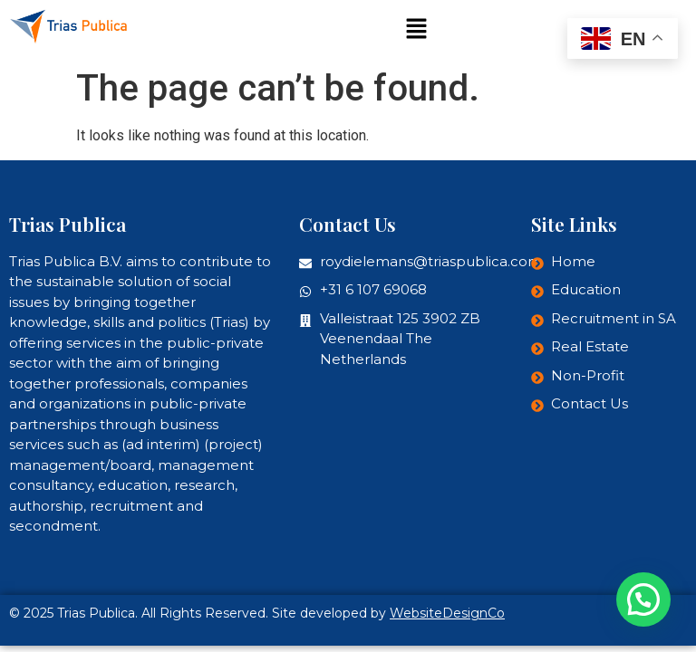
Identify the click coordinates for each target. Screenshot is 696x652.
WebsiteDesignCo (447, 613)
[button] (416, 30)
